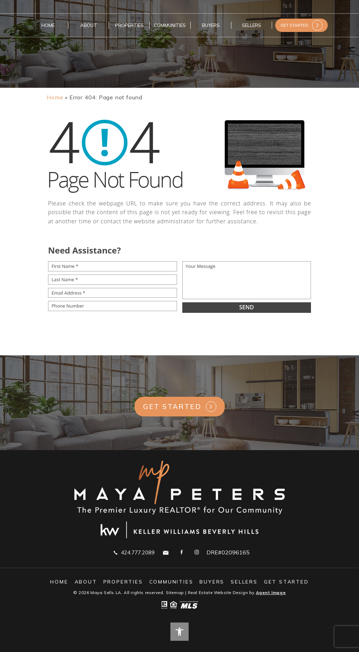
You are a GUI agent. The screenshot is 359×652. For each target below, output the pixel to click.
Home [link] (48, 25)
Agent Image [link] (271, 592)
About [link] (88, 25)
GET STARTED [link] (294, 25)
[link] (55, 97)
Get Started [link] (172, 406)
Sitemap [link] (175, 592)
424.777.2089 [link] (134, 552)
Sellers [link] (251, 25)
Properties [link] (129, 25)
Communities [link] (170, 25)
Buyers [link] (211, 25)
